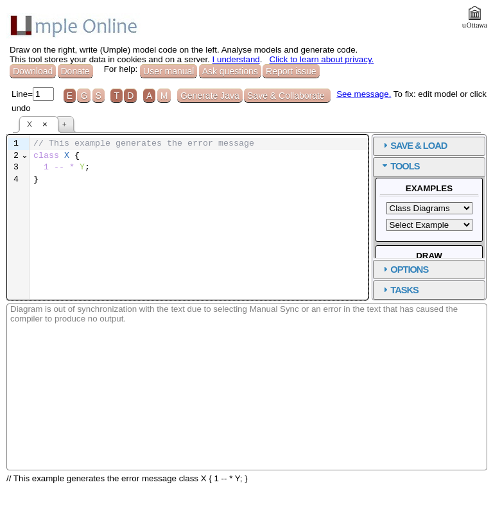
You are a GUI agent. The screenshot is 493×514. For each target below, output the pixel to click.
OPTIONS (409, 269)
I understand (236, 59)
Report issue (291, 71)
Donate (75, 71)
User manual (168, 71)
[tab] (429, 146)
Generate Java (209, 95)
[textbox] (198, 162)
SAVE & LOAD (418, 146)
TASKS (404, 290)
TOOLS (404, 166)
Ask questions (230, 71)
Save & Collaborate (287, 95)
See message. (363, 94)
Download (33, 71)
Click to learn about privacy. (322, 59)
